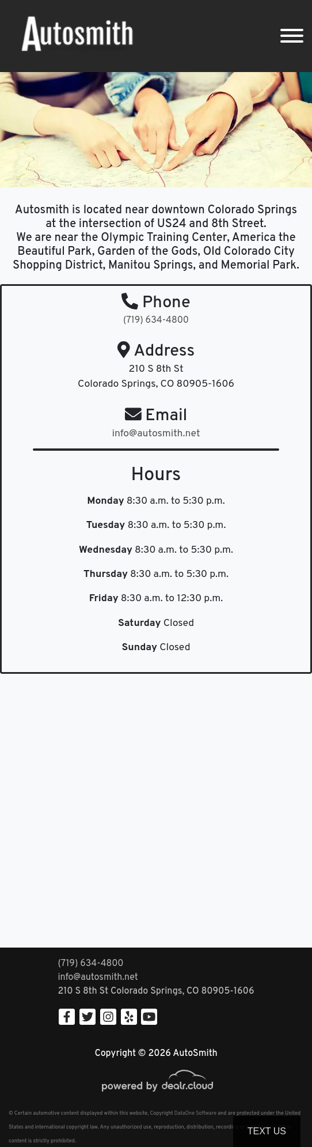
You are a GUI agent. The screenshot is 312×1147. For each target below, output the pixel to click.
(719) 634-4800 (156, 320)
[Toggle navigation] (292, 36)
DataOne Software (195, 1113)
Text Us (267, 1131)
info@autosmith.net (98, 977)
